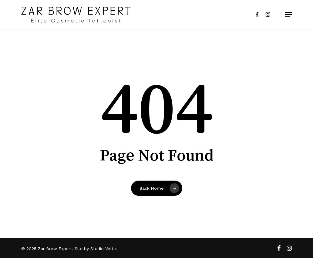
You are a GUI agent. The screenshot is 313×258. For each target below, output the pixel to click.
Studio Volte (103, 248)
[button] (284, 15)
